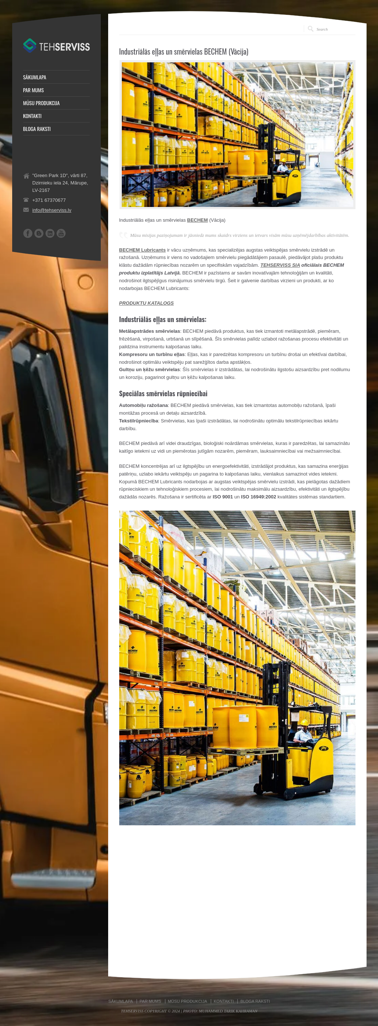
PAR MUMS (33, 90)
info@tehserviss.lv (52, 210)
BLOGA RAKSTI (37, 128)
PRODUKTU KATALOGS (146, 303)
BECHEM (197, 220)
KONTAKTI (32, 115)
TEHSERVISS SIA (280, 265)
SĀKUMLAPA (35, 77)
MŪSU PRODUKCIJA (41, 103)
